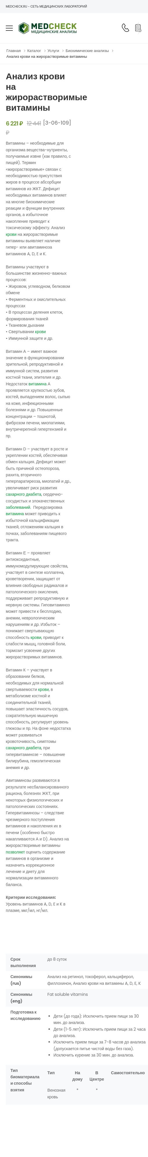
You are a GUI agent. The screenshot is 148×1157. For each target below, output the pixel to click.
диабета (33, 494)
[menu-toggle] (9, 28)
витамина (37, 384)
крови (11, 234)
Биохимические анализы (87, 50)
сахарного (15, 494)
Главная (13, 50)
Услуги (53, 50)
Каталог (34, 50)
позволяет (15, 852)
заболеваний (18, 507)
